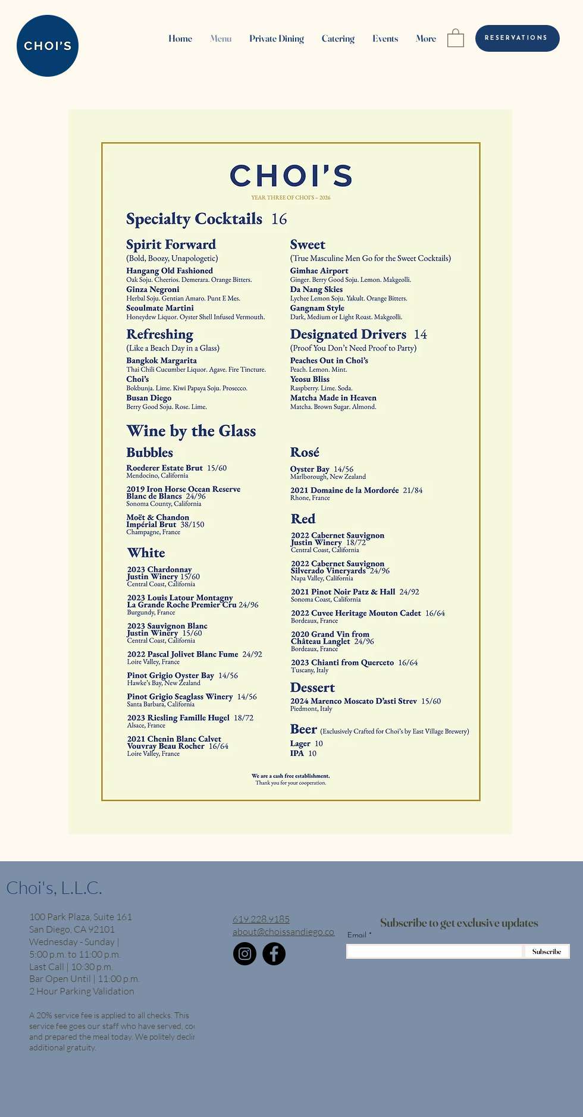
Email (356, 935)
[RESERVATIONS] (517, 38)
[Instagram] (244, 953)
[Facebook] (274, 953)
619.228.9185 (261, 919)
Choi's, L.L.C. (54, 887)
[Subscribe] (547, 951)
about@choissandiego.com (287, 931)
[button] (455, 37)
